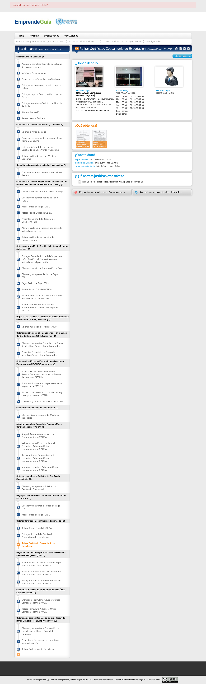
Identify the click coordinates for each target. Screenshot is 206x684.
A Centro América (111, 41)
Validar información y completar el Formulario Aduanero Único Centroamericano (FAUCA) (38, 446)
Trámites (34, 36)
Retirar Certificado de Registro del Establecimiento (38, 238)
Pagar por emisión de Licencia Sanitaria (41, 78)
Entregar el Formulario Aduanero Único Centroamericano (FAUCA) (41, 601)
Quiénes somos (51, 36)
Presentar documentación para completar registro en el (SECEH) (42, 385)
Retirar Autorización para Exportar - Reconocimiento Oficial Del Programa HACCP (40, 307)
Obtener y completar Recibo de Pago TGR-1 (40, 199)
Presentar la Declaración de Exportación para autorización (41, 641)
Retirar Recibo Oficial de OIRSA (37, 212)
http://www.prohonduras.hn (97, 110)
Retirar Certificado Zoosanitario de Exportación (38, 545)
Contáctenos (71, 36)
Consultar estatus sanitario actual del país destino (42, 174)
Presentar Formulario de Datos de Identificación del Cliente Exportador (39, 353)
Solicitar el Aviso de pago (34, 72)
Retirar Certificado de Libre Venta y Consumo (39, 157)
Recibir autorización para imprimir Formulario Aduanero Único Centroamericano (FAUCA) (38, 458)
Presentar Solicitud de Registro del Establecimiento (38, 220)
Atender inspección (31, 112)
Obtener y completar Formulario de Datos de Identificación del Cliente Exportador (42, 344)
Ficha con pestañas (182, 56)
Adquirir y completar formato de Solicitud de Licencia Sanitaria (42, 65)
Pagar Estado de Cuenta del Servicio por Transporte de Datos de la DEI (41, 573)
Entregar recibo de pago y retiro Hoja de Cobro (41, 86)
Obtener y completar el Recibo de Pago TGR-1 (41, 507)
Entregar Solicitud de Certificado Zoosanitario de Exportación (37, 536)
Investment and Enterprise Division (107, 680)
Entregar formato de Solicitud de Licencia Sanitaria (42, 105)
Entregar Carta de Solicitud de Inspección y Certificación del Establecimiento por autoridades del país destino (42, 259)
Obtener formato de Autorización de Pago (42, 191)
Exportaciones (57, 41)
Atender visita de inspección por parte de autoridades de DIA (42, 229)
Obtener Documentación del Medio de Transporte (40, 416)
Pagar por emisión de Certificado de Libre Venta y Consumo (42, 139)
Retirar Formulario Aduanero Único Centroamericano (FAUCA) (39, 610)
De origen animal (133, 41)
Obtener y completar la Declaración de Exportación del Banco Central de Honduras (40, 631)
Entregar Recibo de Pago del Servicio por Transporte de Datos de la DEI (41, 582)
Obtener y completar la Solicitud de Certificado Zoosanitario (39, 488)
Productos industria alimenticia (83, 41)
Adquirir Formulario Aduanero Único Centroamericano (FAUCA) (39, 436)
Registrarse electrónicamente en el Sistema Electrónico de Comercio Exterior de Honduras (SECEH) (41, 374)
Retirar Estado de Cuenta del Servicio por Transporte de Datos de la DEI (42, 564)
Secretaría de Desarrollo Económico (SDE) (88, 94)
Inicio (21, 36)
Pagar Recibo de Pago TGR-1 (36, 206)
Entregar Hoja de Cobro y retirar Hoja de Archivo (41, 95)
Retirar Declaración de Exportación (38, 649)
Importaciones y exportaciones (30, 41)
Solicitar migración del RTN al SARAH (39, 326)
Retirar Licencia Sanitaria (33, 118)
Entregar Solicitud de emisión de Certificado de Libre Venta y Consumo (40, 148)
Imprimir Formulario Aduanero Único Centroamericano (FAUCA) (40, 468)
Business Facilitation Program (133, 680)
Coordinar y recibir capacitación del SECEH (42, 401)
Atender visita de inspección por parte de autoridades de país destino (42, 297)
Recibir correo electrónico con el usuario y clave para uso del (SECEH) (42, 394)
